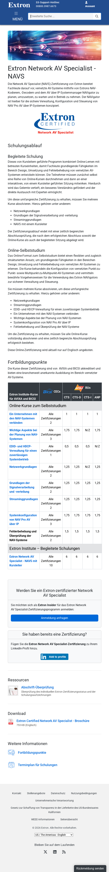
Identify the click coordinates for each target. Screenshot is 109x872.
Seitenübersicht (69, 819)
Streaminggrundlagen (23, 499)
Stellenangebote (36, 793)
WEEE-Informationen (43, 819)
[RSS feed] (63, 852)
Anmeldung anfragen (54, 618)
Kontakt (16, 793)
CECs (51, 391)
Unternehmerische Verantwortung (54, 800)
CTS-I (87, 397)
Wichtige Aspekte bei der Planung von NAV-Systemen (23, 434)
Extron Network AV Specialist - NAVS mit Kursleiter (23, 561)
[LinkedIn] (54, 852)
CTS (66, 397)
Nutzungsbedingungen (84, 793)
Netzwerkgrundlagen (23, 467)
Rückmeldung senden (90, 868)
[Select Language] (53, 835)
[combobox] (64, 16)
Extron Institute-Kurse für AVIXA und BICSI (23, 397)
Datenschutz (58, 793)
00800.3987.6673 (46, 6)
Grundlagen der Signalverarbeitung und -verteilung (21, 487)
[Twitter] (45, 852)
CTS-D (77, 397)
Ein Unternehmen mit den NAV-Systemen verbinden (23, 418)
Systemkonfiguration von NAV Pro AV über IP (23, 520)
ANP (97, 397)
